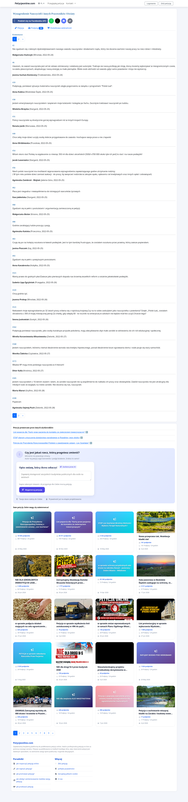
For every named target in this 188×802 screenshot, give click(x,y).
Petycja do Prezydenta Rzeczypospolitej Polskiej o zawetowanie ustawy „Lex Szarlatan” (51, 443)
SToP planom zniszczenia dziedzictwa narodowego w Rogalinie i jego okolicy (46, 438)
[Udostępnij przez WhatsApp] (51, 20)
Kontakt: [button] (70, 3)
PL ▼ (41, 3)
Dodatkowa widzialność (59, 28)
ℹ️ (87, 432)
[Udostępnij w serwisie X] (57, 20)
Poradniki (18, 759)
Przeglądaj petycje (56, 3)
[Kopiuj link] (70, 20)
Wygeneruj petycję (32, 490)
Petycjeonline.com (25, 3)
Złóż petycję (166, 3)
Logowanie (151, 3)
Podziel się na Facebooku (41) (29, 21)
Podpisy (35, 28)
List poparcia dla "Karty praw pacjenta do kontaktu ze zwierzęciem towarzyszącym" (49, 432)
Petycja (19, 28)
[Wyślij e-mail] (63, 20)
